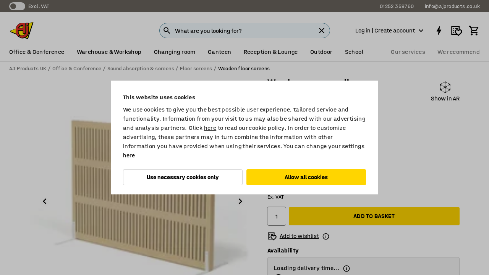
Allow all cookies (306, 177)
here (210, 127)
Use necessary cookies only (183, 177)
